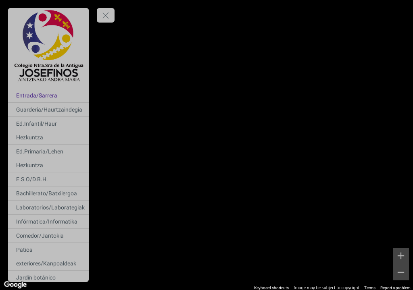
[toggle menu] (106, 15)
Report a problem (395, 288)
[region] (206, 145)
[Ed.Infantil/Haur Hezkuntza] (48, 130)
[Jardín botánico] (48, 277)
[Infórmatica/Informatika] (48, 221)
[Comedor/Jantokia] (48, 235)
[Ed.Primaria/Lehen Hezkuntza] (48, 158)
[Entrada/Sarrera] (48, 95)
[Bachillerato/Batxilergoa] (48, 193)
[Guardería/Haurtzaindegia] (48, 109)
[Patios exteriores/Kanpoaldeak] (48, 256)
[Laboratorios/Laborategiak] (48, 207)
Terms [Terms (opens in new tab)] (369, 288)
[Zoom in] (401, 256)
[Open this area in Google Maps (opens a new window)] (15, 285)
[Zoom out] (401, 272)
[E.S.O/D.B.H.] (48, 179)
